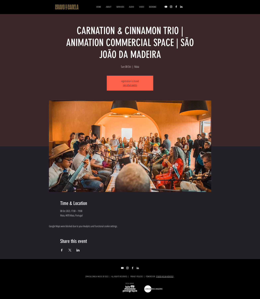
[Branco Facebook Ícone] (176, 6)
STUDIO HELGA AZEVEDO (164, 276)
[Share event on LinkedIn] (78, 250)
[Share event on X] (69, 250)
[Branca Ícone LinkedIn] (181, 6)
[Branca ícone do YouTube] (165, 6)
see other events (130, 85)
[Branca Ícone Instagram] (171, 6)
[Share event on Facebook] (61, 250)
